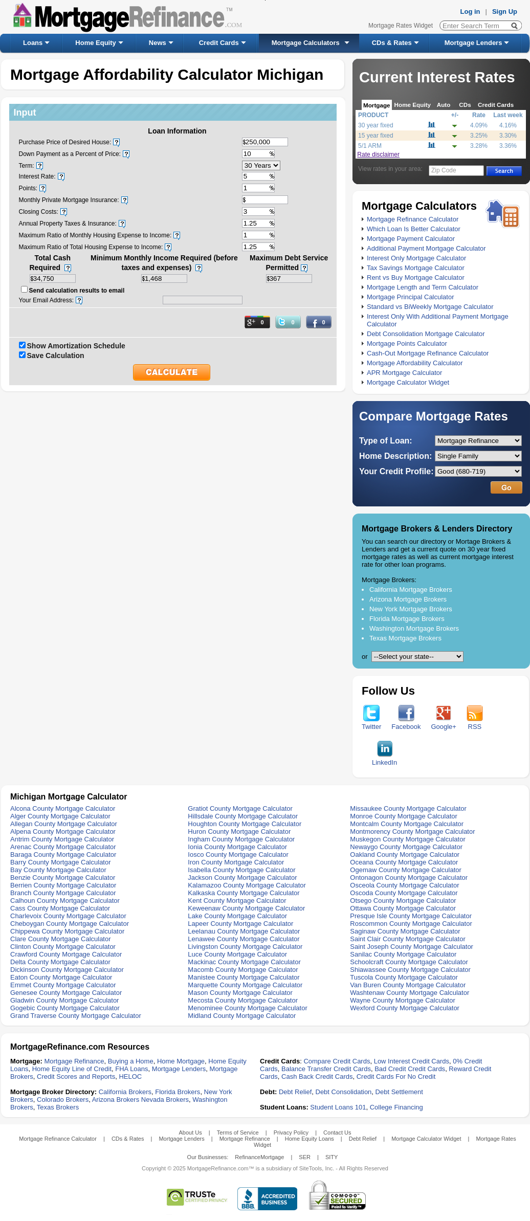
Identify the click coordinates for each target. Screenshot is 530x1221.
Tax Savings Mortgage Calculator (416, 268)
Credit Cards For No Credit (396, 1076)
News (157, 43)
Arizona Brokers (115, 1099)
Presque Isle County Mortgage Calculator (411, 916)
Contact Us (337, 1132)
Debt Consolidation (344, 1092)
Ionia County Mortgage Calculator (237, 847)
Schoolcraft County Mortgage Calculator (409, 962)
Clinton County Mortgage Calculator (63, 946)
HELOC (130, 1076)
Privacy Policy (291, 1132)
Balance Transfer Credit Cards (326, 1069)
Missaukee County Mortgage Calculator (408, 808)
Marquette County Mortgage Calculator (245, 985)
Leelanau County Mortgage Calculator (244, 931)
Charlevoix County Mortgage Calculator (68, 916)
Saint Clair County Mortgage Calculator (407, 939)
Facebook (406, 723)
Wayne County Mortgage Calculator (402, 1000)
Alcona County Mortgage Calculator (62, 808)
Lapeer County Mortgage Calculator (240, 923)
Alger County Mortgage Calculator (60, 816)
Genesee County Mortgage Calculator (66, 992)
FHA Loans (131, 1069)
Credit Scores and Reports (76, 1076)
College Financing (396, 1107)
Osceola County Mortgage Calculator (404, 885)
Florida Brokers (177, 1092)
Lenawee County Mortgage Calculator (243, 939)
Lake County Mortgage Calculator (237, 916)
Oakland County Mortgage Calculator (404, 854)
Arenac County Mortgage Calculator (63, 847)
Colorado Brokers (63, 1099)
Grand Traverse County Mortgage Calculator (75, 1015)
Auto (444, 104)
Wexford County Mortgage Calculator (404, 1008)
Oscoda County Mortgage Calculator (403, 893)
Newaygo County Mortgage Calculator (406, 847)
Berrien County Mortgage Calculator (63, 885)
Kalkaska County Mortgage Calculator (243, 893)
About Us (190, 1132)
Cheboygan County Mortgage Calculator (69, 923)
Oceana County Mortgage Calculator (404, 862)
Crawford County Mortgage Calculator (66, 954)
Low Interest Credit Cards (411, 1061)
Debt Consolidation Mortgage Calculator (426, 334)
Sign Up (504, 11)
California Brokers (125, 1092)
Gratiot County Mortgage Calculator (240, 808)
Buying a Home (130, 1061)
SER (305, 1157)
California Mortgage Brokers (410, 589)
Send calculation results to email (77, 290)
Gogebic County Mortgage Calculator (65, 1008)
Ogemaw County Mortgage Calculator (405, 870)
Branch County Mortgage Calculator (63, 893)
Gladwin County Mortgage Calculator (64, 1000)
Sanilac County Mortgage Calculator (403, 954)
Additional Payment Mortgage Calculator (426, 248)
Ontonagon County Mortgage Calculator (409, 877)
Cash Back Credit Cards (316, 1076)
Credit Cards (219, 43)
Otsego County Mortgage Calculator (403, 900)
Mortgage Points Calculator (407, 343)
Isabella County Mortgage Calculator (241, 870)
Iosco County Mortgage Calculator (238, 854)
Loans (32, 43)
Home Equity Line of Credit (72, 1069)
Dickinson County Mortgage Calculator (67, 969)
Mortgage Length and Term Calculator (422, 287)
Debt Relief (295, 1092)
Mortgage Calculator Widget (408, 382)
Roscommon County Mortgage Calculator (411, 923)
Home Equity (95, 43)
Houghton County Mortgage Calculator (244, 824)
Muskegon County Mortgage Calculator (407, 839)
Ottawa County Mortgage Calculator (403, 908)
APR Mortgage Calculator (404, 372)
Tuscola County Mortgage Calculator (404, 977)
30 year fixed (375, 125)
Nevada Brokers (165, 1099)
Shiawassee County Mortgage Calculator (410, 969)
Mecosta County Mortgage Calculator (243, 1000)
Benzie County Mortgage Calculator (62, 877)
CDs (465, 104)
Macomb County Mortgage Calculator (243, 969)
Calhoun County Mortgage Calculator (65, 900)
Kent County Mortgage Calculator (237, 900)
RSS (475, 723)
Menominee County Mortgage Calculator (247, 1008)
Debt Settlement (399, 1092)
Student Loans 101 (338, 1107)
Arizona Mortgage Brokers (408, 599)
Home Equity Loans (309, 1139)
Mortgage (376, 105)
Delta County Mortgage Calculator (60, 962)
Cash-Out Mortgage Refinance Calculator (428, 353)
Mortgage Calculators (306, 43)
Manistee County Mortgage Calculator (243, 977)
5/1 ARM (370, 145)
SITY (331, 1157)
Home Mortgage (181, 1061)
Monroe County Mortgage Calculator (403, 816)
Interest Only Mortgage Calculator (416, 258)
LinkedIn (384, 759)
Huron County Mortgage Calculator (239, 831)
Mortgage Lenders (473, 43)
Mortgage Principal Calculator (410, 297)
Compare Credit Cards (336, 1061)
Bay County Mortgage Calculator (58, 870)
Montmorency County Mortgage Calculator (412, 831)
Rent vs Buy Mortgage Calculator (416, 277)
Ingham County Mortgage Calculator (241, 839)
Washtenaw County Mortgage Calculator (409, 992)
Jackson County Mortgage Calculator (242, 877)
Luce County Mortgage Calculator (237, 954)
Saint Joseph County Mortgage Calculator (411, 946)
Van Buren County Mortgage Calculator (408, 985)
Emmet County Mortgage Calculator (63, 985)
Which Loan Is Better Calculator (413, 229)
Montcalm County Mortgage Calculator (406, 824)
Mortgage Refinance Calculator (412, 219)
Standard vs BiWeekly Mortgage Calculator (430, 306)
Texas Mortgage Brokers (405, 638)
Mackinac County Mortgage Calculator (244, 962)
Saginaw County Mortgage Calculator (405, 931)
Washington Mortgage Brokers (414, 628)
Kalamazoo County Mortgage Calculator (247, 885)
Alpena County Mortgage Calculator (63, 831)
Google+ (443, 723)
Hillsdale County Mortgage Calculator (243, 816)
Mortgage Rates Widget (400, 25)
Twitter (371, 723)
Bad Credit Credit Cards (409, 1069)
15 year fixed (375, 135)
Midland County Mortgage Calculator (242, 1015)
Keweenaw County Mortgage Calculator (246, 908)
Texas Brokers (58, 1107)
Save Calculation (55, 355)
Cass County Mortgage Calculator (60, 908)
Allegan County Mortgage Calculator (63, 824)
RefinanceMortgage (259, 1157)
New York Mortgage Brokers (410, 609)
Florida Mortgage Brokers (407, 619)
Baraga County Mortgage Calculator (63, 854)
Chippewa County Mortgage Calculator (67, 931)
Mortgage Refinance (74, 1061)
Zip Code (443, 170)
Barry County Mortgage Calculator (60, 862)
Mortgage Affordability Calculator (415, 363)
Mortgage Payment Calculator (411, 238)
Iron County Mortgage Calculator (236, 862)
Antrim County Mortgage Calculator (62, 839)
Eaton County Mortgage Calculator (61, 977)
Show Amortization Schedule (76, 346)
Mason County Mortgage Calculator (240, 992)
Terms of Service (238, 1132)
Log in (470, 11)
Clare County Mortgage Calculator (60, 939)
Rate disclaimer (378, 154)
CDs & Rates (392, 43)
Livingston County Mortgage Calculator (245, 946)
